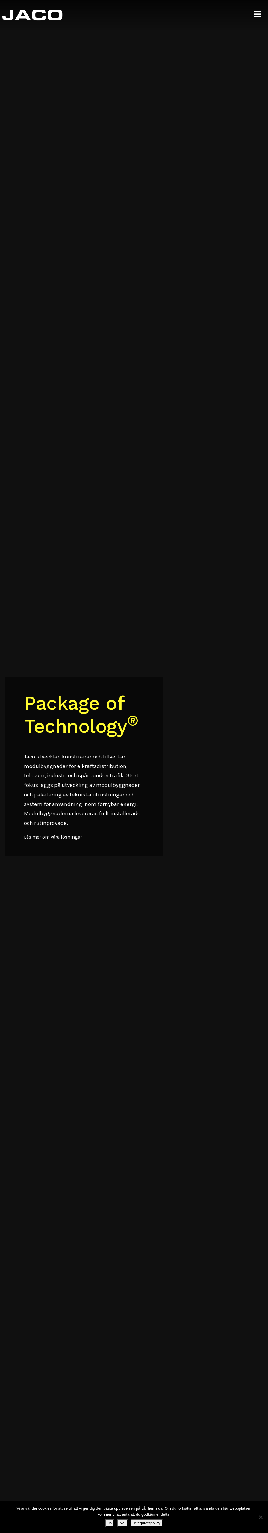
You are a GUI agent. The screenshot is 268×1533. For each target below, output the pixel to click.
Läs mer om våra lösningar (53, 837)
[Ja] (261, 1517)
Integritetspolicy (146, 1523)
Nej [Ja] (122, 1523)
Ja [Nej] (110, 1523)
